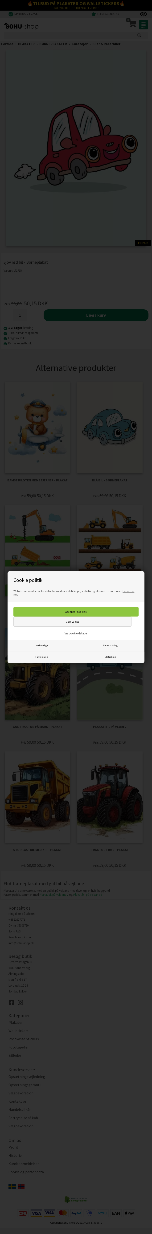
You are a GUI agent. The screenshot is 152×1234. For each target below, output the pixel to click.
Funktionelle (41, 656)
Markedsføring (110, 645)
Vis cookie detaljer (76, 633)
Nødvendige (42, 645)
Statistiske (110, 656)
